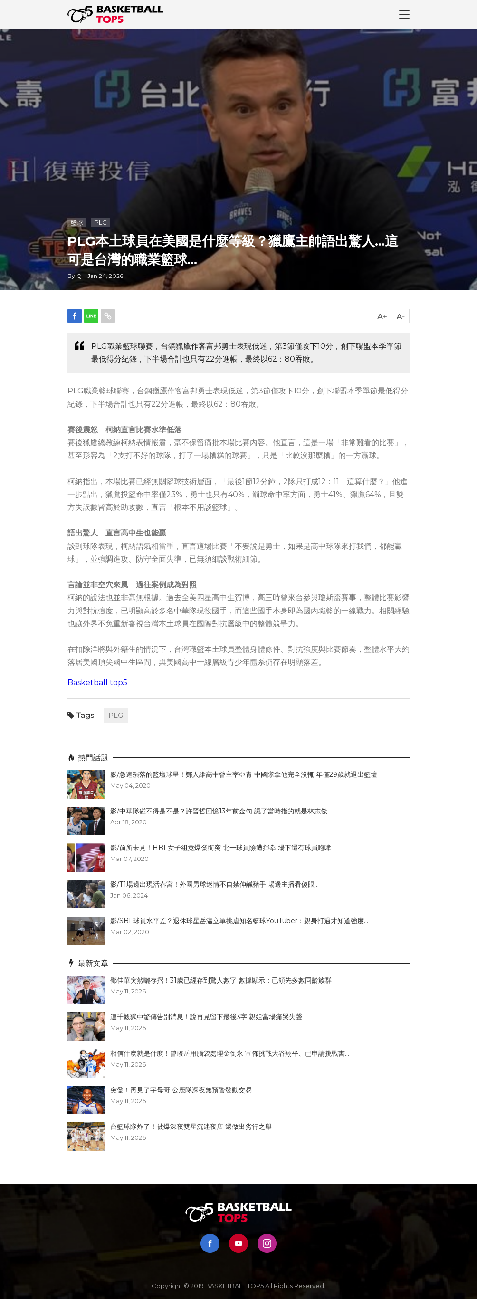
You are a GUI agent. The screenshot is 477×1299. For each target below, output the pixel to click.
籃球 (77, 222)
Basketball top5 (97, 682)
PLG (101, 222)
